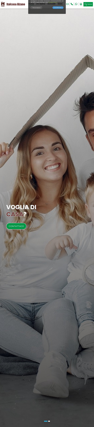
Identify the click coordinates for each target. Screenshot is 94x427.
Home (31, 4)
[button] (45, 421)
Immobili (51, 4)
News (60, 4)
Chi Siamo (40, 4)
